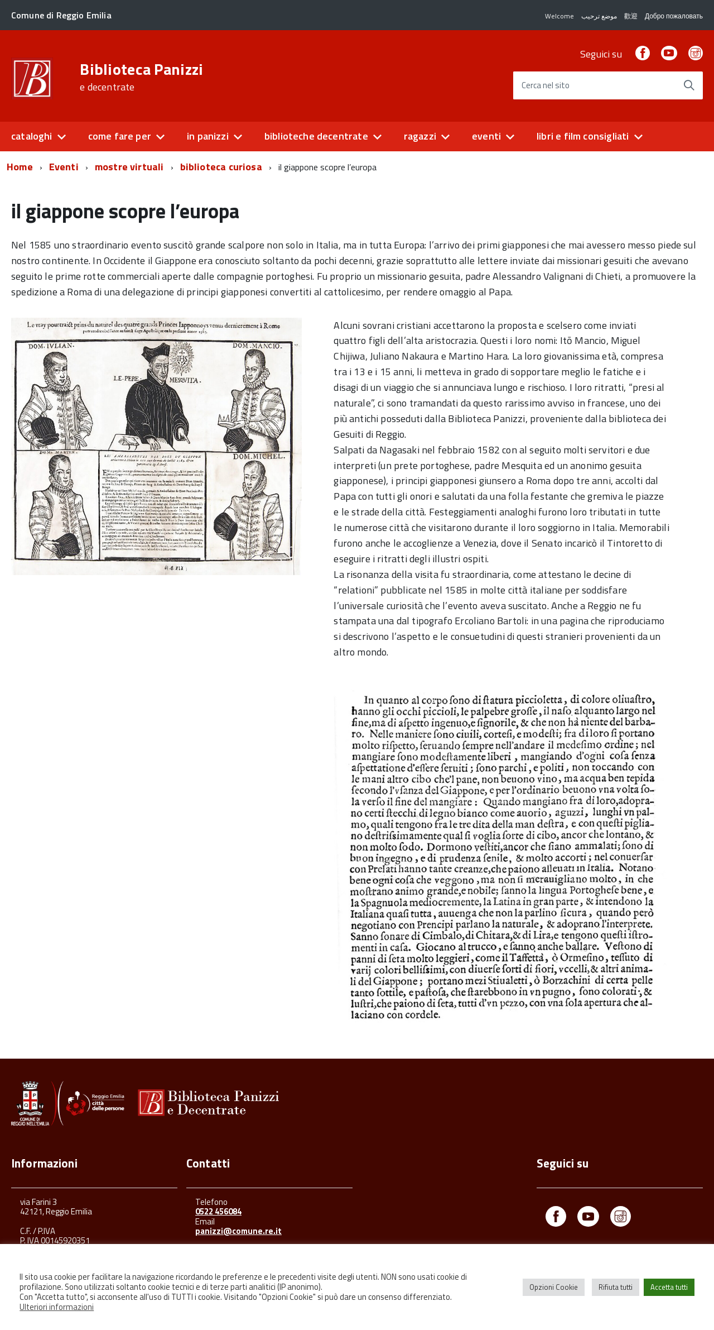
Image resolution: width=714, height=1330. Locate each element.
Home (20, 166)
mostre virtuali (129, 166)
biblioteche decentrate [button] (316, 135)
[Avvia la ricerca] (689, 85)
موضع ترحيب (599, 16)
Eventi (64, 166)
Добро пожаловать (674, 16)
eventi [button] (486, 135)
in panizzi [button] (208, 135)
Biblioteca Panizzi (141, 77)
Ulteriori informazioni (57, 1306)
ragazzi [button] (420, 135)
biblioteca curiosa (221, 166)
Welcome (559, 16)
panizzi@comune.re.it (238, 1230)
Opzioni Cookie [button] (553, 1287)
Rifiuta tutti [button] (616, 1287)
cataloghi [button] (31, 135)
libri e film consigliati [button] (583, 135)
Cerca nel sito (546, 85)
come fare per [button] (119, 135)
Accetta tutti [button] (669, 1287)
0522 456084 (218, 1211)
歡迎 (631, 16)
